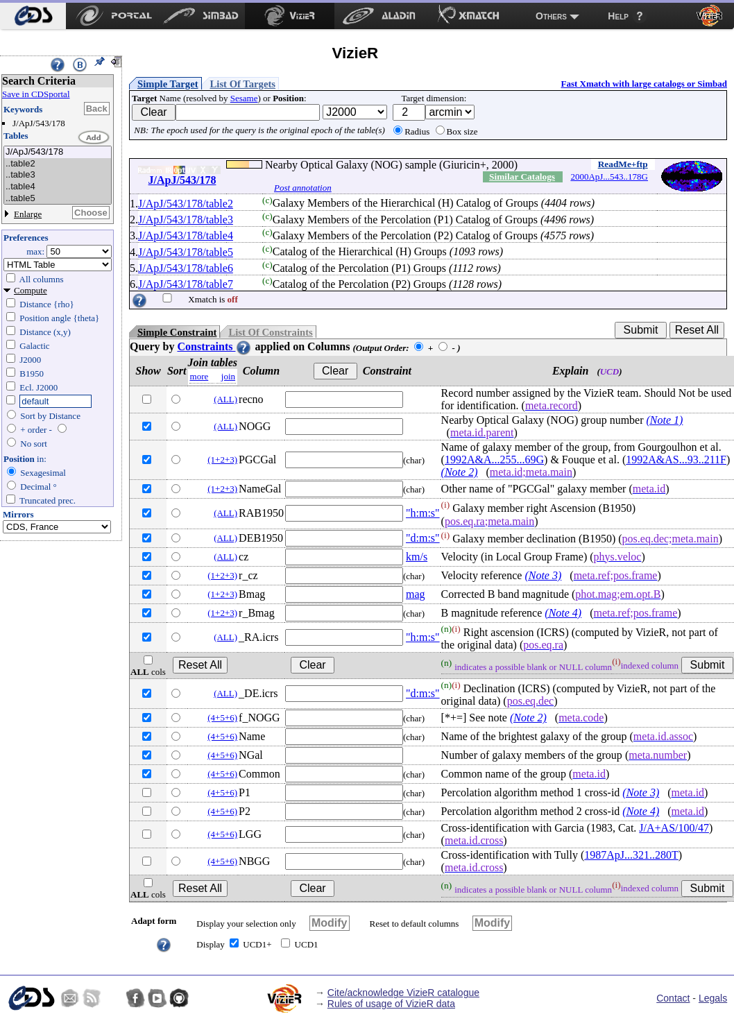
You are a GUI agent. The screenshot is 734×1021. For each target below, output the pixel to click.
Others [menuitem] (551, 16)
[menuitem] (33, 16)
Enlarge (28, 214)
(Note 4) (563, 613)
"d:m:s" (423, 538)
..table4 (57, 187)
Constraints (214, 346)
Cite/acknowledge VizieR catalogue (403, 992)
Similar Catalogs (522, 176)
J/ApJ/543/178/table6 (185, 268)
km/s (416, 557)
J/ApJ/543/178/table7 (185, 284)
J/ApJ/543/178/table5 (185, 252)
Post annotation (303, 187)
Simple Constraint (176, 332)
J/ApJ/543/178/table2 (185, 203)
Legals (713, 998)
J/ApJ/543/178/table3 (185, 219)
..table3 (57, 175)
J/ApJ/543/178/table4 (185, 235)
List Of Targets (242, 83)
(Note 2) (459, 472)
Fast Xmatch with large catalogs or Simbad (644, 83)
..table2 (57, 164)
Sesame (244, 98)
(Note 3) (542, 575)
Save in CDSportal (36, 94)
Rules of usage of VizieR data (391, 1003)
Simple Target (167, 83)
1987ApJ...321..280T (631, 855)
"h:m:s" (423, 513)
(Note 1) (665, 420)
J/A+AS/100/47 (674, 828)
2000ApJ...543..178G (609, 176)
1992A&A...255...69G (494, 459)
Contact (673, 998)
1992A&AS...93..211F (676, 459)
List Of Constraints (270, 332)
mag (415, 594)
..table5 (57, 199)
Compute (30, 290)
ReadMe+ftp (623, 164)
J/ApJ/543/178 (57, 152)
